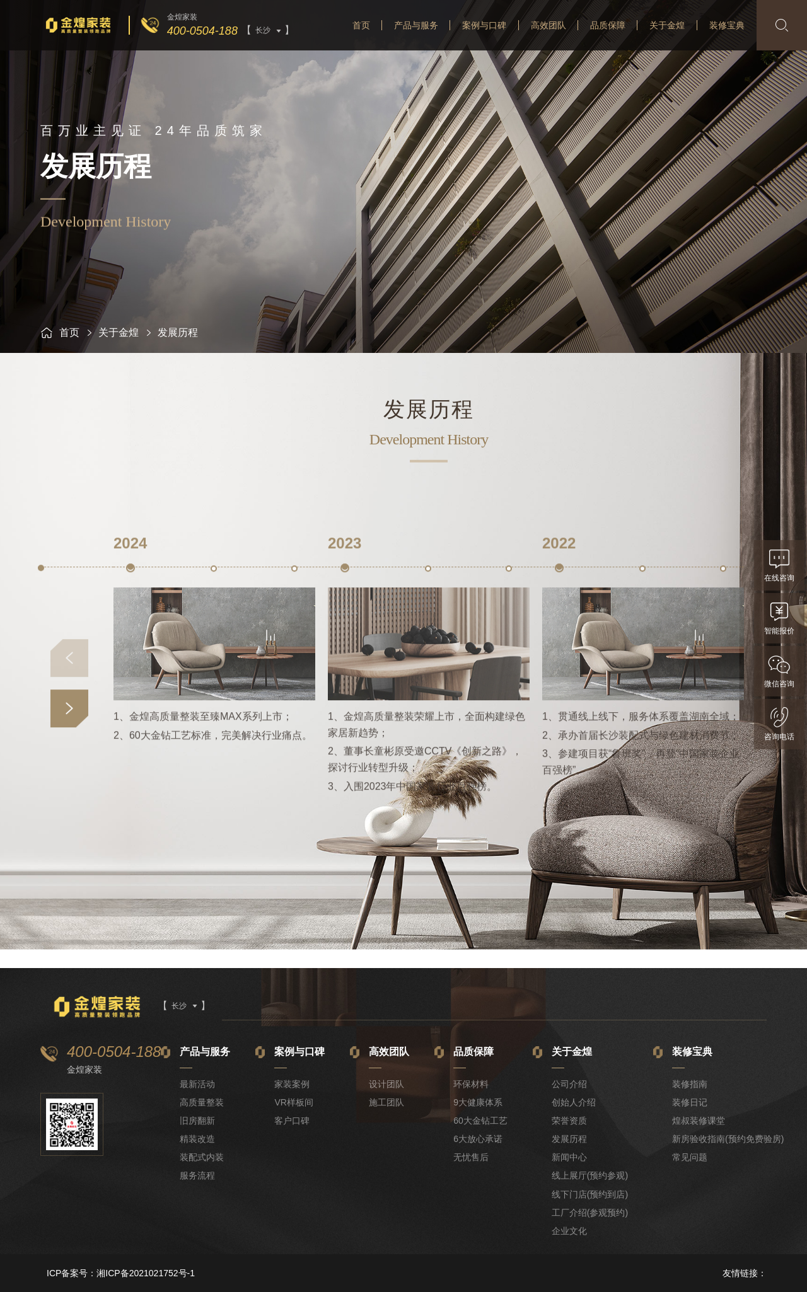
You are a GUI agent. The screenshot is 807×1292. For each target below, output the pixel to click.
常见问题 (689, 1157)
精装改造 (197, 1139)
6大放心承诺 (477, 1139)
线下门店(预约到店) (590, 1194)
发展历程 (569, 1139)
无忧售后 (471, 1157)
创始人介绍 (574, 1102)
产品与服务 (416, 25)
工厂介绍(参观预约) (590, 1213)
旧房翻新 (197, 1121)
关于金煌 (667, 25)
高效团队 (548, 25)
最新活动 (197, 1084)
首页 (361, 25)
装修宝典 (727, 25)
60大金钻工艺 (480, 1121)
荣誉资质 (569, 1121)
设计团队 (386, 1084)
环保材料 (471, 1084)
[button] (69, 818)
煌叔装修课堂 (698, 1121)
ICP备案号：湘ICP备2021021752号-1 (121, 1273)
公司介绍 (569, 1084)
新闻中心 (569, 1157)
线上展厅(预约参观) (590, 1175)
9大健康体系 (477, 1102)
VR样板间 (293, 1102)
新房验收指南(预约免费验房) (728, 1139)
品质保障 (607, 25)
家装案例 (292, 1084)
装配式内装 (202, 1157)
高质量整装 (202, 1102)
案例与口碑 (484, 25)
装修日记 (689, 1102)
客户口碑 (292, 1121)
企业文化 (569, 1231)
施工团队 (386, 1102)
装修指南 (689, 1084)
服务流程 (197, 1175)
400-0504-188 (202, 31)
